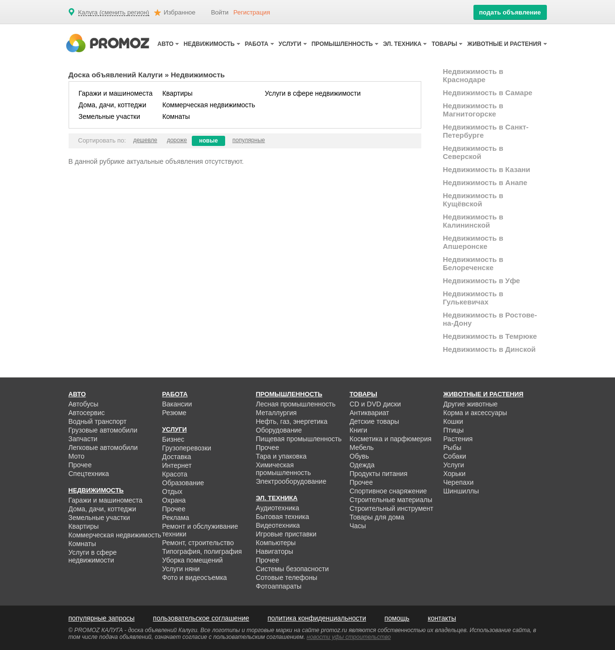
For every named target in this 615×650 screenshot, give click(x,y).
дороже (177, 140)
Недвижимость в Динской (489, 349)
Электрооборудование (291, 481)
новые (208, 140)
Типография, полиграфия (202, 551)
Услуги (453, 465)
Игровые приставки (286, 534)
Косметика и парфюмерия (391, 439)
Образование (183, 483)
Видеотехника (278, 525)
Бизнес (173, 439)
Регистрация (251, 12)
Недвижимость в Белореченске (473, 263)
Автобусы (84, 404)
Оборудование (279, 430)
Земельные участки (110, 116)
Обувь (359, 456)
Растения (458, 439)
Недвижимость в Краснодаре (473, 75)
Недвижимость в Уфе (481, 280)
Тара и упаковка (281, 456)
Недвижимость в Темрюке (490, 336)
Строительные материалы (391, 500)
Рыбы (452, 447)
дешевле (145, 140)
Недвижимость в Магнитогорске (473, 109)
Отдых (172, 491)
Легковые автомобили (103, 447)
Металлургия (276, 413)
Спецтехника (89, 473)
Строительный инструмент (391, 508)
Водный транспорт (98, 421)
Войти (220, 12)
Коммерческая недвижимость (208, 105)
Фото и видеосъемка (194, 577)
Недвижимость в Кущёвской (473, 199)
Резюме (174, 413)
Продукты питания (379, 473)
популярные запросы (102, 618)
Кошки (453, 421)
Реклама (175, 517)
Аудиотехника (278, 508)
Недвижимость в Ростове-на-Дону (490, 319)
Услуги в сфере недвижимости (313, 93)
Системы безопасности (292, 569)
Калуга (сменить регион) (113, 12)
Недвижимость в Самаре (487, 92)
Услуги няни (181, 569)
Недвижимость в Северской (473, 152)
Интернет (177, 465)
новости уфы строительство (349, 637)
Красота (174, 474)
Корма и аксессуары (475, 413)
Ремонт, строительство (198, 543)
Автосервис (87, 413)
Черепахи (458, 482)
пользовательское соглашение (201, 618)
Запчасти (83, 439)
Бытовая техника (282, 516)
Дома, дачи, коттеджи (112, 105)
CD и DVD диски (375, 404)
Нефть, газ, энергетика (292, 421)
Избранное (180, 12)
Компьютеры (276, 543)
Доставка (176, 457)
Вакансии (177, 404)
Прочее (80, 465)
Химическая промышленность (283, 469)
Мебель (362, 447)
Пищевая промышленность (299, 439)
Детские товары (375, 421)
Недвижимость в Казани (486, 169)
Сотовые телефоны (286, 577)
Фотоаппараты (279, 586)
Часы (358, 526)
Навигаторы (274, 551)
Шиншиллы (461, 491)
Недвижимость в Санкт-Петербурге (486, 131)
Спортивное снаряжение (388, 491)
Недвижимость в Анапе (485, 182)
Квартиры (177, 93)
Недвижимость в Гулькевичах (473, 297)
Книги (359, 430)
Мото (77, 456)
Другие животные (470, 404)
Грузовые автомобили (103, 430)
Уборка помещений (192, 560)
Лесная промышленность (296, 404)
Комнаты (176, 116)
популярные (248, 140)
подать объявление (510, 12)
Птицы (453, 430)
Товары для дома (377, 517)
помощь (397, 618)
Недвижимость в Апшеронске (473, 242)
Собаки (454, 456)
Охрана (174, 500)
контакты (442, 618)
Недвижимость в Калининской (473, 221)
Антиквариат (369, 413)
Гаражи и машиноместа (116, 93)
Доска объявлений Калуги (116, 75)
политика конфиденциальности (317, 618)
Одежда (362, 465)
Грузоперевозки (187, 448)
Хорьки (454, 473)
